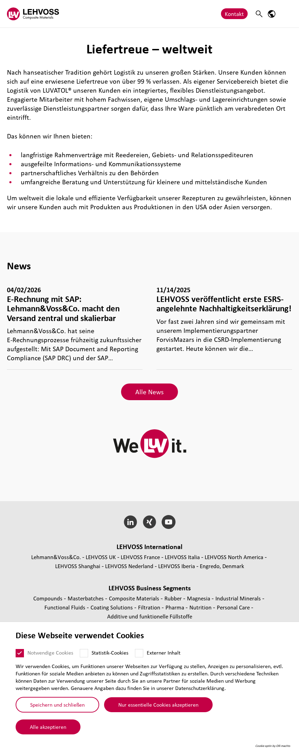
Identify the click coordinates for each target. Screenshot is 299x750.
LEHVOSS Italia (182, 557)
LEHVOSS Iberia (176, 566)
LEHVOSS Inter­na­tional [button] (149, 546)
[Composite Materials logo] (32, 13)
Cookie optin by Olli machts (272, 746)
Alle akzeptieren (48, 727)
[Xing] (149, 522)
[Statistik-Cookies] (84, 653)
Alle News (149, 392)
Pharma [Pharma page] (175, 607)
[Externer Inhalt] (139, 653)
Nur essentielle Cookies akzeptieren (158, 704)
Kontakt (234, 13)
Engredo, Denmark (222, 566)
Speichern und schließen (57, 704)
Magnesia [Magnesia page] (199, 598)
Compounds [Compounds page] (48, 598)
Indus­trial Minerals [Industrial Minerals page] (238, 598)
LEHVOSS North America (234, 557)
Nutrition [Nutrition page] (201, 607)
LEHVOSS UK (101, 557)
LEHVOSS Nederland (129, 566)
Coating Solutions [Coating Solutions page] (112, 607)
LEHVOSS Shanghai (77, 566)
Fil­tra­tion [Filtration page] (150, 607)
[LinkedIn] (130, 522)
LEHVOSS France (140, 557)
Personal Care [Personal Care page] (234, 607)
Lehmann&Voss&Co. (56, 557)
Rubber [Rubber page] (173, 598)
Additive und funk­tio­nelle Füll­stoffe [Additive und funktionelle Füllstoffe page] (149, 616)
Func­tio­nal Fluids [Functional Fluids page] (65, 607)
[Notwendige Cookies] (20, 653)
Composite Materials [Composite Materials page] (135, 598)
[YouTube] (168, 522)
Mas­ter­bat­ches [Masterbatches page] (86, 598)
